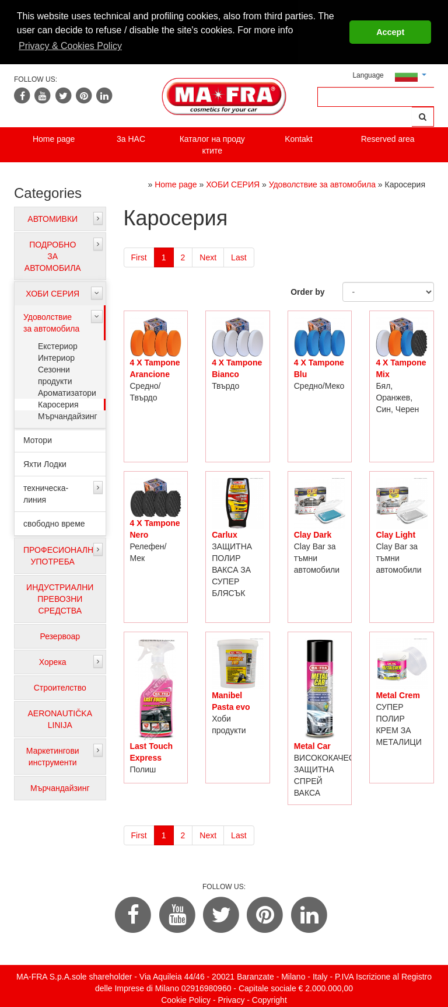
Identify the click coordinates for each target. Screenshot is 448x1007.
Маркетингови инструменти (52, 755)
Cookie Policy (186, 998)
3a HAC (131, 137)
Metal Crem (397, 694)
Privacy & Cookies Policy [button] (70, 46)
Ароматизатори (67, 391)
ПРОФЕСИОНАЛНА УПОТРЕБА (61, 554)
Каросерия (58, 403)
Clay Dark (313, 533)
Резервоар (60, 635)
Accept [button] (390, 32)
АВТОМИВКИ (52, 217)
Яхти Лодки (44, 463)
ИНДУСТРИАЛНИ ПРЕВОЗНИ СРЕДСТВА (59, 597)
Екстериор (58, 345)
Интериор (56, 356)
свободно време (54, 522)
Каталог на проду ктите (212, 143)
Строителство (60, 686)
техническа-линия (45, 492)
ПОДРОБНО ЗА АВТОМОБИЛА (52, 255)
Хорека (52, 660)
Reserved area (388, 137)
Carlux (224, 533)
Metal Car (312, 744)
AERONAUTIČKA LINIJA (60, 718)
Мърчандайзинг (67, 415)
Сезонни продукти (55, 374)
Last (238, 255)
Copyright (269, 998)
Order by (307, 290)
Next (208, 255)
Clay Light (395, 533)
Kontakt (298, 137)
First (139, 255)
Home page (54, 137)
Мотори (37, 439)
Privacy (231, 998)
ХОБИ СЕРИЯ (52, 292)
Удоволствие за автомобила (51, 321)
